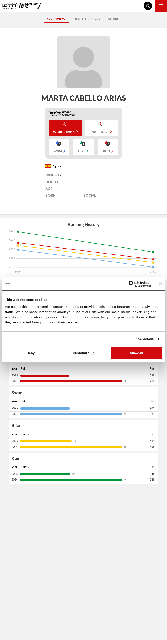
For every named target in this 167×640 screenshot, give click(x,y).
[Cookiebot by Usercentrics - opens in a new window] (132, 284)
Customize (84, 353)
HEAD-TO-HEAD (86, 19)
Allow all (136, 353)
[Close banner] (160, 283)
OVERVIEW (56, 19)
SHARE (113, 19)
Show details (144, 339)
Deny (31, 353)
